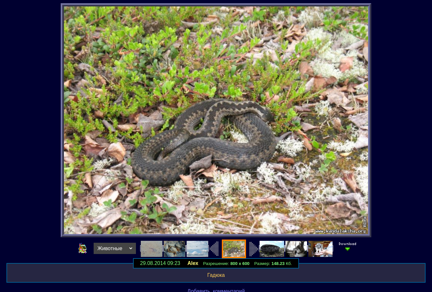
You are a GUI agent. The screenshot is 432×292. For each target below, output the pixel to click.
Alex (192, 263)
